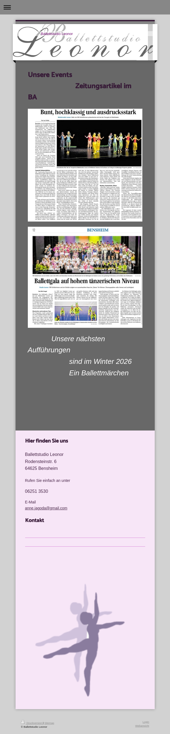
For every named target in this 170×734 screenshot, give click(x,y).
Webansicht (142, 725)
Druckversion (32, 722)
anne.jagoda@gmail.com (46, 508)
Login (146, 721)
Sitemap (49, 722)
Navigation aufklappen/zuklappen (85, 7)
